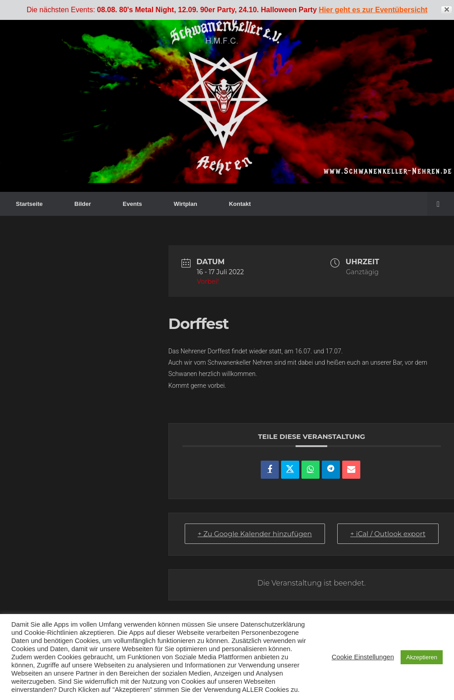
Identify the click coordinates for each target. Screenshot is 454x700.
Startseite (29, 203)
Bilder (82, 203)
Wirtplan (185, 203)
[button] (440, 204)
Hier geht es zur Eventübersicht (373, 10)
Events (132, 203)
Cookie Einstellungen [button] (363, 657)
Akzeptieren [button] (421, 657)
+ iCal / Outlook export (387, 533)
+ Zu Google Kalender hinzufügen (255, 533)
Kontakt (240, 203)
